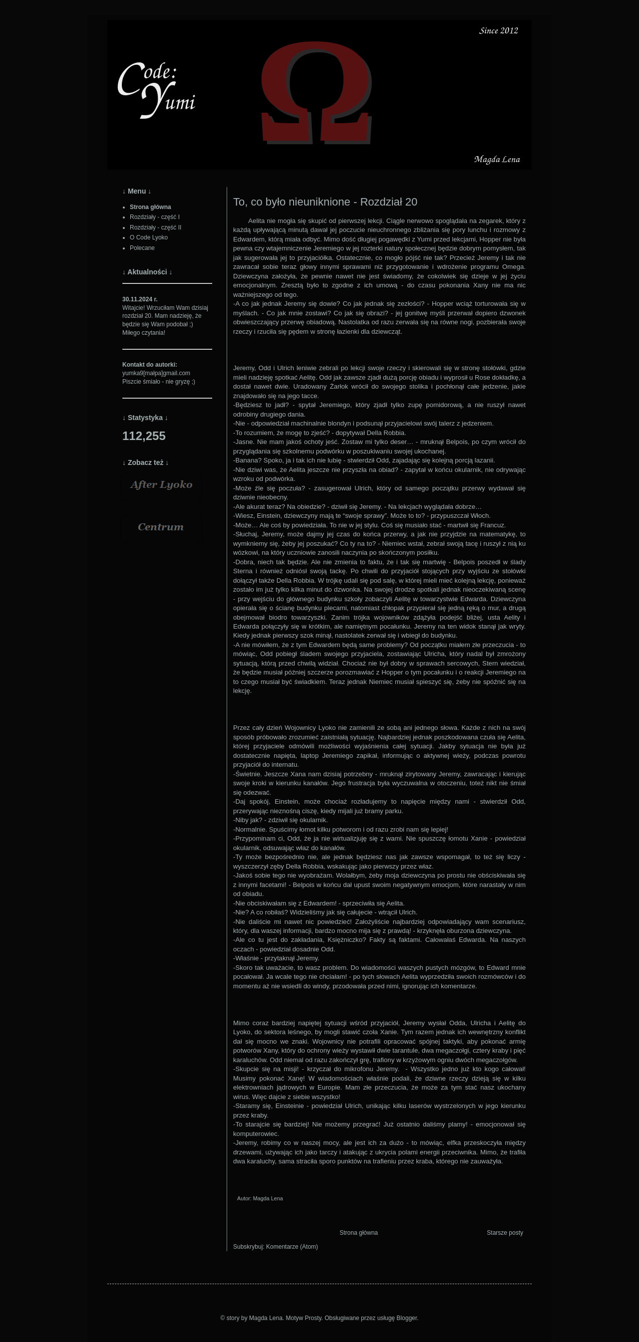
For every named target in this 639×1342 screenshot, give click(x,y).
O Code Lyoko (149, 237)
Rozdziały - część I (155, 217)
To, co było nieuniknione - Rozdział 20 (325, 202)
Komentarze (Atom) (292, 1246)
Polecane (142, 247)
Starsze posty (505, 1232)
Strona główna (358, 1232)
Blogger (406, 1318)
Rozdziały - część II (155, 227)
